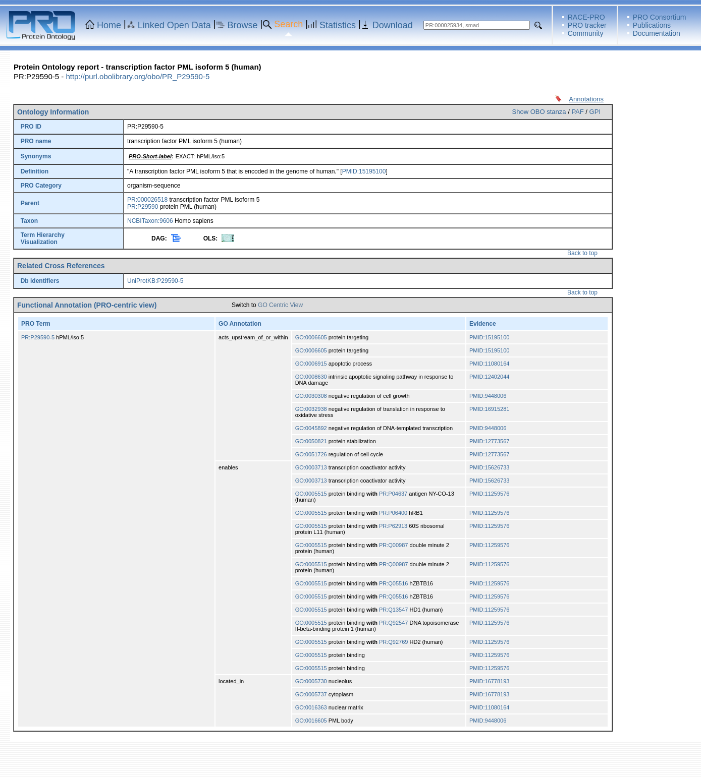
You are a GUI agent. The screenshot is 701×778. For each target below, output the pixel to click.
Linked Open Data (174, 25)
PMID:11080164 (489, 364)
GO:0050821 (311, 441)
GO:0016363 (311, 707)
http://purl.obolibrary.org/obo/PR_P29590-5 (137, 76)
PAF (577, 111)
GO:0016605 (311, 720)
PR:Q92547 (393, 623)
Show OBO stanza (539, 111)
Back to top (582, 253)
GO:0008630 (311, 377)
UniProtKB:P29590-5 (155, 280)
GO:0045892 (311, 428)
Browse (243, 25)
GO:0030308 (311, 396)
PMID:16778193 (489, 681)
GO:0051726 (311, 454)
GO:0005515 (311, 494)
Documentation (656, 33)
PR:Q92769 (393, 642)
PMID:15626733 (489, 467)
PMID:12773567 (489, 441)
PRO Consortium (659, 17)
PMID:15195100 (364, 171)
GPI (595, 111)
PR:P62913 (393, 526)
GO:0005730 (311, 681)
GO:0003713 (311, 467)
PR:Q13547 (393, 610)
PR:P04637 (393, 494)
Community (586, 33)
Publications (652, 25)
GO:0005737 (311, 694)
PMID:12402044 (489, 377)
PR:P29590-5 (38, 337)
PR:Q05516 (393, 583)
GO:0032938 (311, 409)
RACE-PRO (586, 17)
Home (109, 25)
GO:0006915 (311, 364)
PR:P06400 (393, 513)
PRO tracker (587, 25)
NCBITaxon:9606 (150, 220)
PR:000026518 (147, 199)
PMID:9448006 (487, 396)
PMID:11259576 (489, 494)
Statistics (337, 25)
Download (392, 25)
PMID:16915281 (489, 409)
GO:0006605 (311, 337)
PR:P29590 (142, 206)
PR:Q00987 (393, 545)
